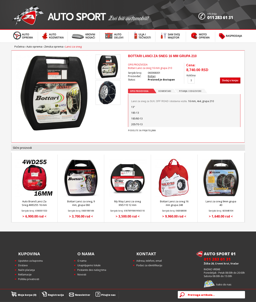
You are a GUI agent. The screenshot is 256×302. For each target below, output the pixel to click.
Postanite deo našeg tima (91, 270)
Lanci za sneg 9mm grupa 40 (221, 203)
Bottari (152, 76)
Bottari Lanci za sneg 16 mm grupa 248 (174, 203)
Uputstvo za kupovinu (30, 260)
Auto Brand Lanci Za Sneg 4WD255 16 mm (34, 203)
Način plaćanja (26, 270)
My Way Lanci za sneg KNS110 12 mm (127, 203)
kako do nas (223, 284)
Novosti (81, 274)
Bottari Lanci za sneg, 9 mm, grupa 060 (81, 203)
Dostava (23, 265)
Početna (19, 46)
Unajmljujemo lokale (89, 265)
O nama (81, 260)
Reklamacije (25, 274)
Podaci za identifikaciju (149, 265)
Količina (191, 75)
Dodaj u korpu (230, 80)
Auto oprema (34, 46)
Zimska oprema (53, 46)
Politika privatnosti (28, 279)
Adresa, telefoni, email (149, 260)
